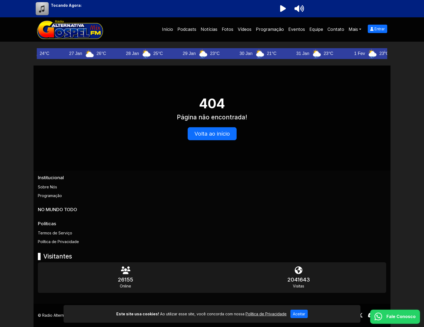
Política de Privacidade (58, 241)
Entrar (377, 29)
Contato (335, 29)
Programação (270, 29)
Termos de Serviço (55, 233)
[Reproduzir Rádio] (283, 8)
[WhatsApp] (395, 317)
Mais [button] (353, 29)
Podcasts (186, 29)
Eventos (296, 29)
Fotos (227, 29)
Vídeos (244, 29)
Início (167, 29)
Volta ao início (212, 133)
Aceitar (299, 314)
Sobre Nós (47, 187)
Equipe (316, 29)
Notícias (209, 29)
